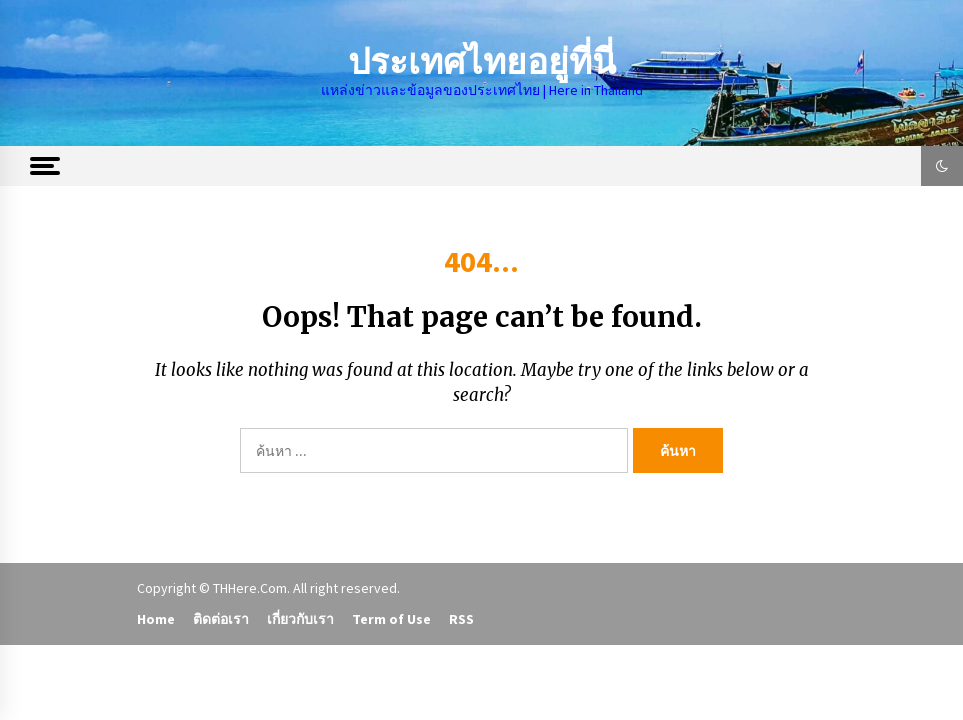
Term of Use (391, 619)
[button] (942, 166)
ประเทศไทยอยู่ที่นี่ (482, 62)
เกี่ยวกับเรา (300, 619)
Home (156, 619)
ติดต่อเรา (221, 619)
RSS (461, 619)
